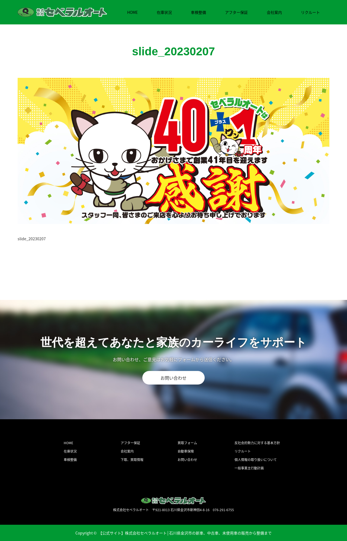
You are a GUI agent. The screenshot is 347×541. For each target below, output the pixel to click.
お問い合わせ (173, 377)
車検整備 (198, 12)
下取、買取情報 (132, 459)
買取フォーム (187, 442)
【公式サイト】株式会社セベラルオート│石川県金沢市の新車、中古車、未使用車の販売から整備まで (185, 533)
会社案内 (274, 12)
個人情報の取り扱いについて (255, 459)
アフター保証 (236, 12)
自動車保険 (186, 451)
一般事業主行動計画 (249, 468)
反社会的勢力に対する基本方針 (257, 442)
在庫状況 (164, 12)
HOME (132, 12)
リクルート (310, 12)
